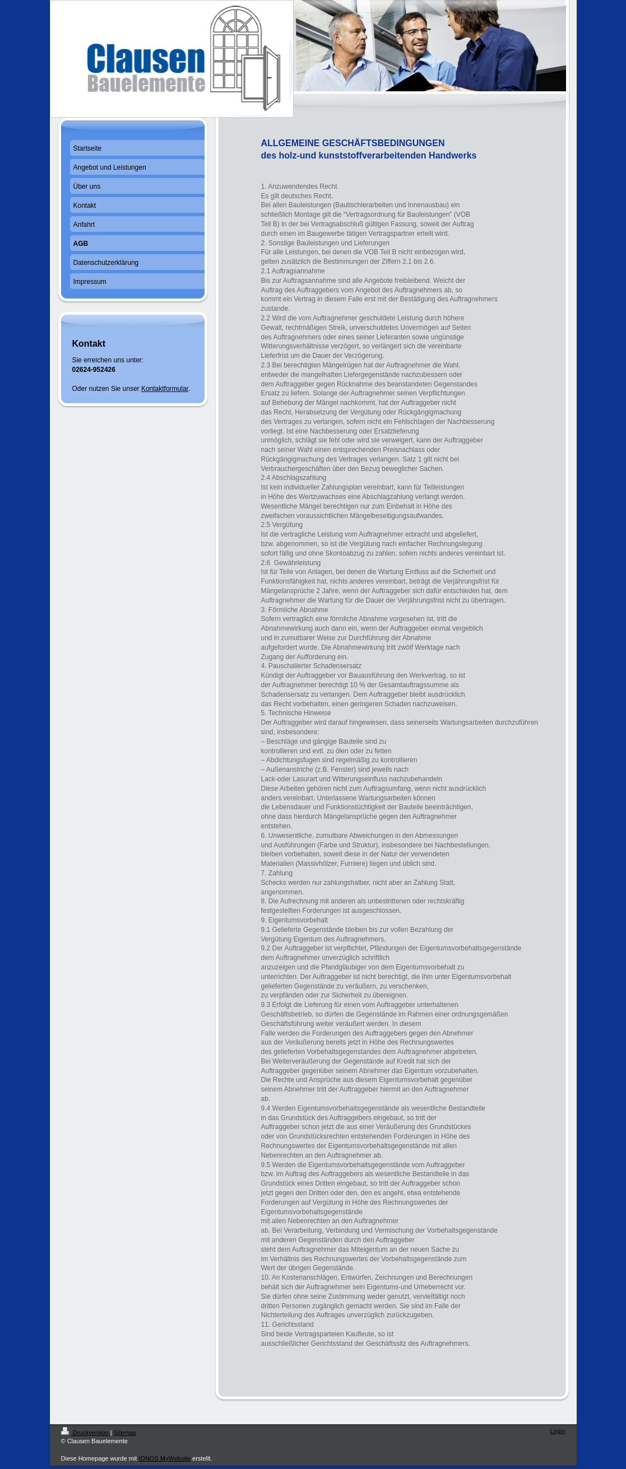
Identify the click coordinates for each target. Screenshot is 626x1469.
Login (557, 1431)
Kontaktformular (164, 389)
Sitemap (125, 1432)
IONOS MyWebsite (164, 1458)
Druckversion (85, 1432)
